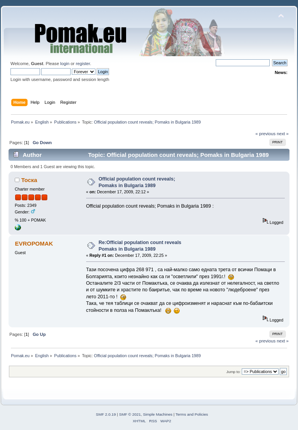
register (83, 63)
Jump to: (233, 372)
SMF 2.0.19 (106, 414)
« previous (265, 133)
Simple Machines (157, 414)
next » (283, 133)
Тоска (29, 180)
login (64, 63)
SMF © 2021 (130, 414)
